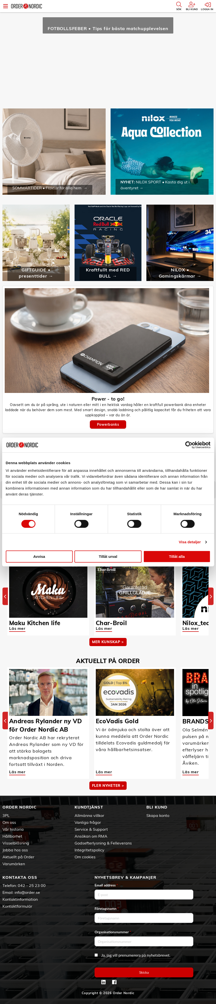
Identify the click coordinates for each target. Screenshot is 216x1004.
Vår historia (13, 829)
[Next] (211, 596)
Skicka (144, 972)
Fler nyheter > (108, 785)
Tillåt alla (177, 556)
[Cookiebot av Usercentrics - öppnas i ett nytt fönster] (188, 445)
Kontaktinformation (20, 899)
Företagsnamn (107, 908)
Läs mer (17, 628)
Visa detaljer (190, 542)
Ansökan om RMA (91, 836)
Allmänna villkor (89, 815)
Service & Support (91, 829)
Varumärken (13, 863)
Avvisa (39, 556)
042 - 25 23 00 (32, 885)
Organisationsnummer (113, 932)
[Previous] (5, 596)
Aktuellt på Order (18, 856)
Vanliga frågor (88, 822)
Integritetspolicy (89, 849)
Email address (106, 885)
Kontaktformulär (17, 906)
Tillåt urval (108, 556)
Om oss (9, 822)
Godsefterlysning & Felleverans (103, 843)
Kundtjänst (89, 807)
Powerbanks (108, 424)
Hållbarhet (12, 836)
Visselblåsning (15, 843)
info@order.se (27, 892)
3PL (6, 815)
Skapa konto (157, 815)
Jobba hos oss (15, 849)
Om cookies (85, 856)
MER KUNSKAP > (108, 642)
